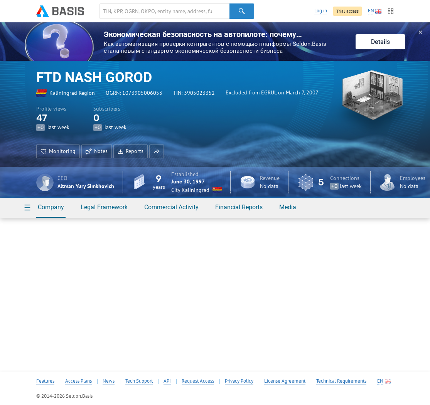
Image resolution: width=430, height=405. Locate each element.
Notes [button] (97, 151)
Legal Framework (104, 207)
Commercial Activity (171, 207)
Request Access (198, 381)
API (167, 381)
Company (51, 207)
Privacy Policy (239, 381)
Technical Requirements (341, 381)
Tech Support (139, 381)
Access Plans (78, 381)
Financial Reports (239, 207)
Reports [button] (130, 151)
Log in (320, 10)
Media (287, 207)
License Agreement (284, 381)
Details (380, 41)
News (109, 381)
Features (45, 381)
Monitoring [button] (58, 151)
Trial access (347, 11)
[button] (156, 151)
